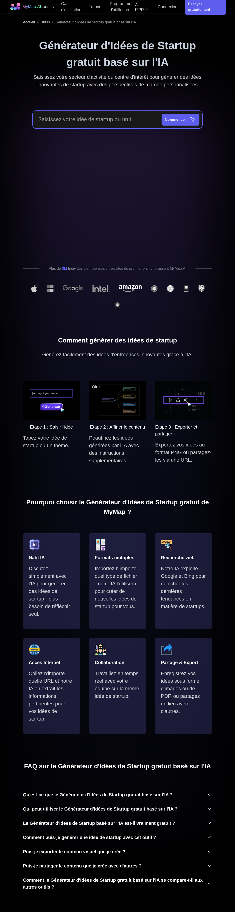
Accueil (29, 22)
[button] (117, 795)
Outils (45, 22)
